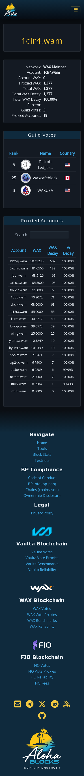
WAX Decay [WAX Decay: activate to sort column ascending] (52, 250)
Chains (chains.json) (42, 489)
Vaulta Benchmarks (42, 563)
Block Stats (42, 454)
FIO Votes (42, 665)
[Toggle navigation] (76, 9)
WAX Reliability (42, 626)
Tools (42, 448)
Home (42, 442)
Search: (42, 234)
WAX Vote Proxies (42, 614)
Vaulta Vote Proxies (42, 557)
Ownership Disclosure (42, 495)
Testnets (42, 460)
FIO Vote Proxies (42, 671)
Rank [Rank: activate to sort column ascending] (13, 153)
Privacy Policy (42, 513)
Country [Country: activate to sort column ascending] (67, 153)
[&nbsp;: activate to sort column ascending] (25, 153)
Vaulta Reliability (42, 569)
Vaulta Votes (42, 551)
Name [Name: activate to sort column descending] (45, 153)
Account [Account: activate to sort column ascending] (18, 250)
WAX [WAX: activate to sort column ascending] (37, 250)
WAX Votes (42, 608)
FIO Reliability (42, 677)
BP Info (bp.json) (42, 483)
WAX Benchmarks (42, 620)
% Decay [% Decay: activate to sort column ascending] (68, 250)
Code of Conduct (42, 477)
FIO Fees (42, 683)
